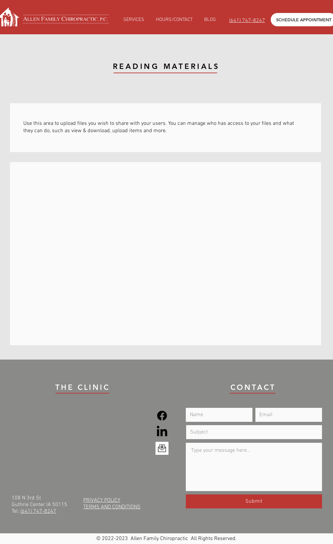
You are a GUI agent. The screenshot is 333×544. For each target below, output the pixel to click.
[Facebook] (162, 415)
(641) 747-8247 (38, 511)
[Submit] (254, 501)
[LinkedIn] (162, 431)
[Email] (162, 448)
